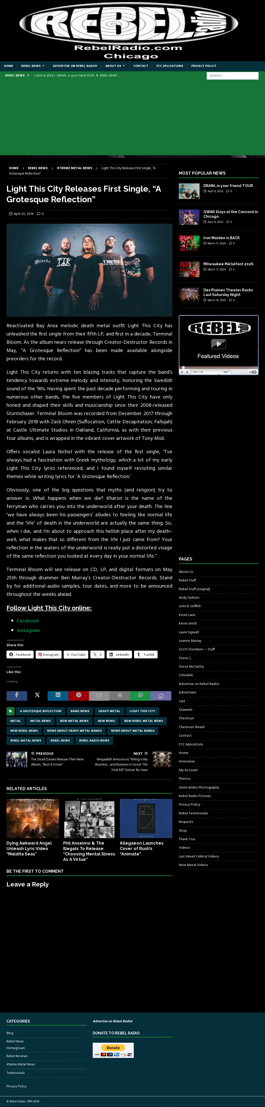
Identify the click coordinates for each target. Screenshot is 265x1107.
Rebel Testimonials (193, 813)
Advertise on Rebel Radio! (75, 66)
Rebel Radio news (94, 740)
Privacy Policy (203, 66)
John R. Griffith (190, 606)
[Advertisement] (132, 119)
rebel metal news (25, 740)
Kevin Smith (188, 624)
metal (15, 721)
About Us (113, 66)
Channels (185, 710)
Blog (9, 1033)
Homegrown (15, 1048)
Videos (184, 848)
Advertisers (187, 693)
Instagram (28, 631)
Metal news (40, 721)
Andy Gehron (189, 598)
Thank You (187, 839)
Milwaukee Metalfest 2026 (228, 264)
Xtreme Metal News (20, 1064)
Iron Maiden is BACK (221, 238)
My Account (188, 770)
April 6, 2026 (215, 191)
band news (80, 711)
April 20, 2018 (24, 214)
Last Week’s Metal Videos (199, 857)
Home (8, 66)
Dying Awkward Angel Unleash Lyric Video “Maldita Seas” (29, 848)
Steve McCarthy (191, 667)
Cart (182, 701)
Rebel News (31, 66)
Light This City (142, 711)
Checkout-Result (192, 727)
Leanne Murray (190, 641)
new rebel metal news (143, 721)
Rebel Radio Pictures (195, 796)
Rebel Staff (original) (194, 589)
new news (106, 721)
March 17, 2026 (217, 243)
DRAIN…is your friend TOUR (228, 186)
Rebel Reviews (16, 1056)
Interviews (187, 762)
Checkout (186, 718)
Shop (183, 831)
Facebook (28, 621)
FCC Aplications (169, 66)
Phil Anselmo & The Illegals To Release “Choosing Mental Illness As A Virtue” (89, 851)
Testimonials (15, 1073)
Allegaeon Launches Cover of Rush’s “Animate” (142, 848)
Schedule (186, 675)
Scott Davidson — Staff (197, 649)
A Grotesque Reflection (40, 711)
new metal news (74, 721)
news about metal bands (132, 731)
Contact (140, 66)
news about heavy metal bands (74, 731)
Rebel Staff (187, 580)
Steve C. (185, 658)
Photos (184, 779)
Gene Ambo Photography (199, 788)
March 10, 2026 (217, 300)
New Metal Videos (193, 865)
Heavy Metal (109, 711)
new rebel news (24, 731)
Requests (186, 822)
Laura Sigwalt (189, 632)
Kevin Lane (187, 615)
